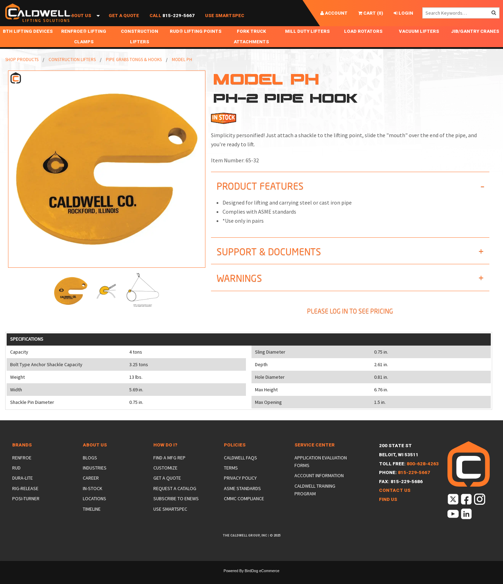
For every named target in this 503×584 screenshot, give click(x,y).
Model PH (182, 70)
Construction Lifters (139, 47)
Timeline (92, 519)
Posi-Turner (25, 509)
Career (91, 488)
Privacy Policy (240, 488)
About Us (79, 23)
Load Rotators (363, 41)
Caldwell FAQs (240, 468)
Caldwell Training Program (314, 500)
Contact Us (394, 500)
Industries (95, 478)
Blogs (90, 468)
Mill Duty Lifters (307, 41)
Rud (16, 478)
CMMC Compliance (244, 509)
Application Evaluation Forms (320, 472)
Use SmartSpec (224, 23)
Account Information (319, 486)
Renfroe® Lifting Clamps (83, 47)
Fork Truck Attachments (251, 47)
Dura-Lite (22, 488)
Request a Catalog (174, 499)
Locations (94, 509)
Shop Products (30, 23)
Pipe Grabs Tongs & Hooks (134, 70)
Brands (22, 455)
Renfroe (21, 468)
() (370, 13)
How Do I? (165, 455)
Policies (235, 455)
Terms (231, 478)
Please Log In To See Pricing (350, 321)
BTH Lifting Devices (28, 41)
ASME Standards (242, 499)
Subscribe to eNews (176, 509)
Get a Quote (124, 23)
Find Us (388, 509)
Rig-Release (25, 499)
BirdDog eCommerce (262, 581)
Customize (165, 478)
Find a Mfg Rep (169, 468)
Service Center (314, 455)
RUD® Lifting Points (195, 41)
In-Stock (92, 499)
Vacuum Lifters (419, 41)
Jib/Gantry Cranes (475, 41)
